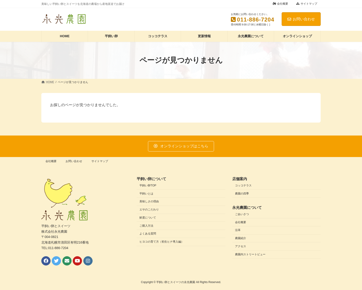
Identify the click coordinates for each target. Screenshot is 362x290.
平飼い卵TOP (147, 185)
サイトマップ (306, 3)
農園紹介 (240, 238)
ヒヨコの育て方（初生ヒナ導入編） (161, 241)
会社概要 (280, 3)
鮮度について (147, 217)
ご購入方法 (146, 225)
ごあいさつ (242, 214)
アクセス (240, 246)
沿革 (238, 230)
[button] (181, 146)
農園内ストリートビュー (250, 254)
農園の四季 (242, 193)
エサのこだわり (149, 209)
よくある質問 (147, 233)
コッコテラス (243, 185)
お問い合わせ (301, 19)
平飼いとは (146, 193)
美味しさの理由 (149, 201)
